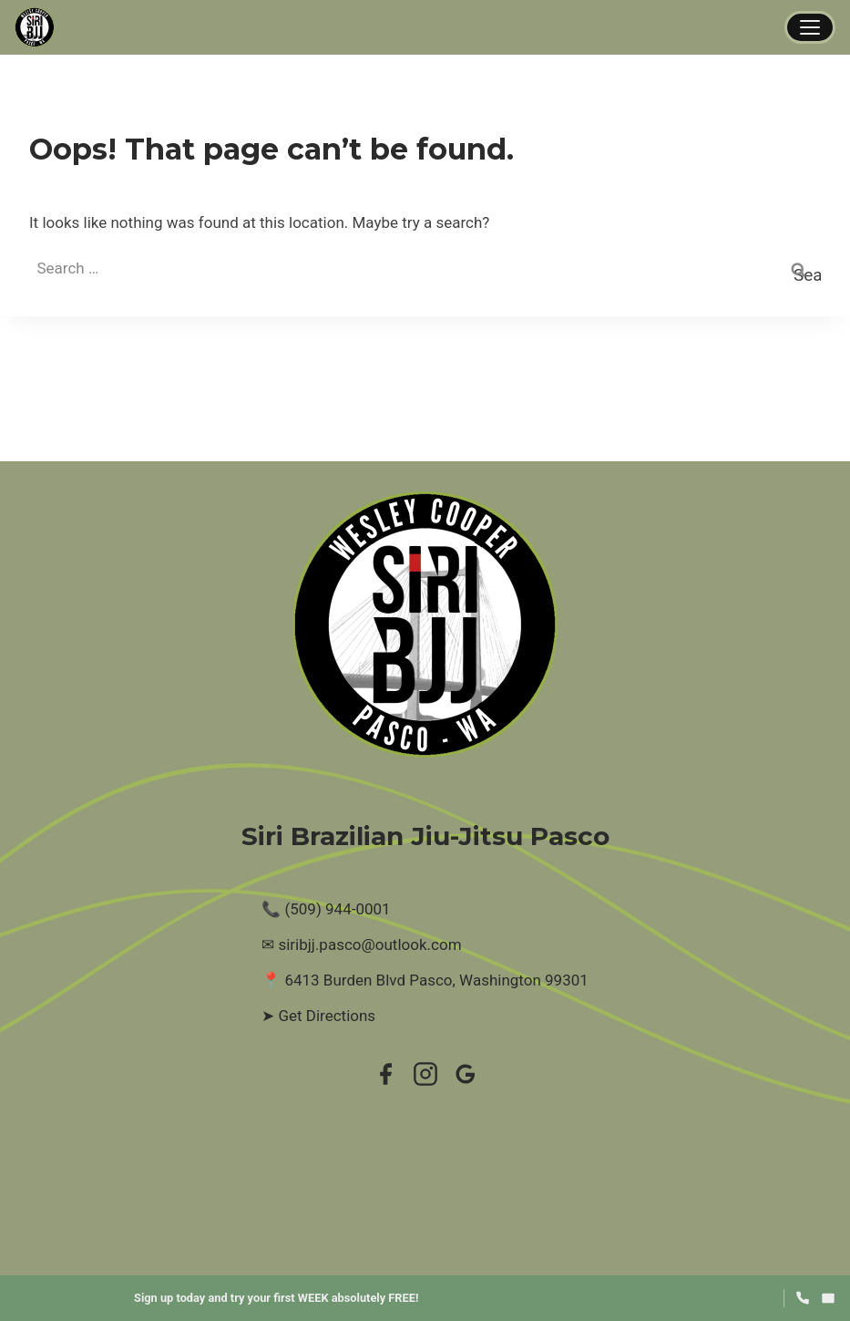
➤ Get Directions (318, 1015)
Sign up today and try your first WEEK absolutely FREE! (276, 1298)
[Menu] (809, 27)
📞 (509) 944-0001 (325, 909)
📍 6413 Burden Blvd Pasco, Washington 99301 (425, 980)
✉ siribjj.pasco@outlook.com (361, 944)
